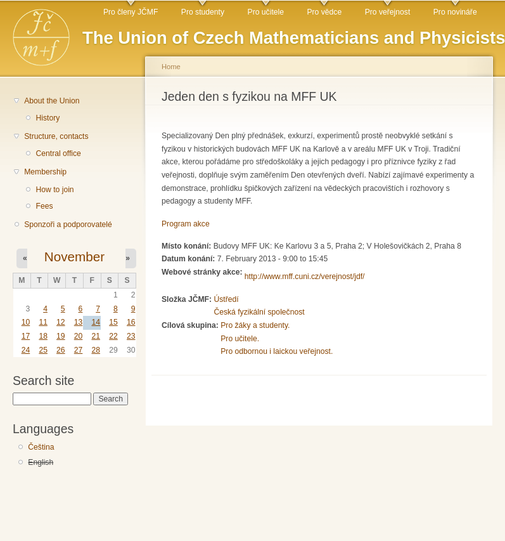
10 (26, 322)
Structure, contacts (56, 136)
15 (113, 322)
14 (95, 322)
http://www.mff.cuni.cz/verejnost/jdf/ (305, 276)
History (47, 118)
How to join (54, 189)
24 (26, 350)
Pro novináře (455, 12)
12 (60, 322)
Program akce (186, 223)
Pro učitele (266, 12)
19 (60, 336)
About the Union (51, 100)
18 (43, 336)
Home (171, 66)
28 (95, 350)
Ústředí (226, 299)
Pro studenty (202, 12)
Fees (44, 206)
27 (78, 350)
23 (131, 336)
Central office (57, 153)
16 (131, 322)
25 (43, 350)
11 (43, 322)
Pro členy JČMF (130, 12)
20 (78, 336)
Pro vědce (324, 12)
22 (113, 336)
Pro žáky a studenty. (255, 325)
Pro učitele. (240, 338)
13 (78, 322)
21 (95, 336)
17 (26, 336)
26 (60, 350)
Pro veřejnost (388, 12)
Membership (45, 171)
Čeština (41, 447)
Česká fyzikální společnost (259, 312)
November (74, 256)
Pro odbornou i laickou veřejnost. (277, 351)
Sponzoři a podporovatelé (68, 224)
